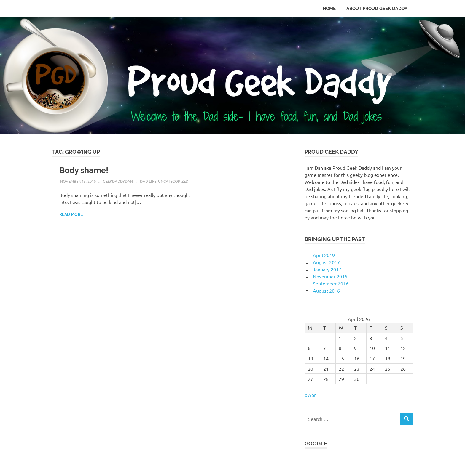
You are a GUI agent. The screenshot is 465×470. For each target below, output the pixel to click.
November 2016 (330, 276)
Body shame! (85, 170)
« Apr (310, 395)
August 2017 (326, 262)
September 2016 (330, 283)
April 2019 (324, 255)
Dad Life (148, 181)
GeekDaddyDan (118, 181)
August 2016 (326, 290)
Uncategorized (173, 181)
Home (329, 8)
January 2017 (327, 269)
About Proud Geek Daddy (376, 8)
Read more (71, 214)
